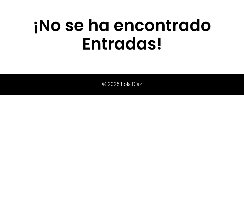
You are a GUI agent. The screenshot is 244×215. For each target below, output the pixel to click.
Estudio (152, 7)
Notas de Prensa (120, 7)
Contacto (229, 7)
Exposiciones (83, 7)
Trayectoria (178, 7)
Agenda (205, 7)
